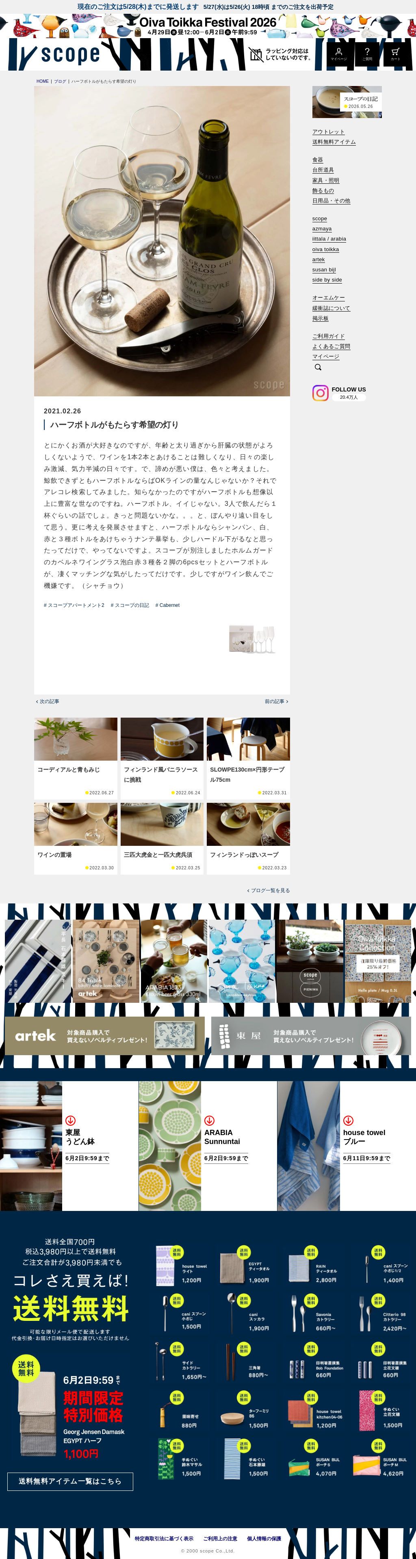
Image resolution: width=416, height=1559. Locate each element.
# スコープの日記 (130, 605)
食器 (317, 160)
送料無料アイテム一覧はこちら (70, 1481)
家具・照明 (326, 180)
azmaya (322, 229)
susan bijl (324, 270)
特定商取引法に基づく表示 (164, 1539)
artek (318, 259)
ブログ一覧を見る (270, 890)
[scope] (68, 54)
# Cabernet (168, 605)
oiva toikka (325, 249)
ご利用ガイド (328, 336)
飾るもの (323, 190)
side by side (327, 280)
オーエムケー (328, 298)
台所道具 (323, 170)
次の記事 (49, 701)
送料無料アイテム (334, 142)
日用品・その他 (331, 201)
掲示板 (320, 318)
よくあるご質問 (331, 346)
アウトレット (328, 132)
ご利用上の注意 (220, 1539)
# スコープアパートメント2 (74, 605)
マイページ (326, 356)
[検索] (318, 367)
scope (319, 218)
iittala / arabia (329, 239)
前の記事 (274, 701)
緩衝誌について (331, 308)
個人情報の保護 (264, 1539)
